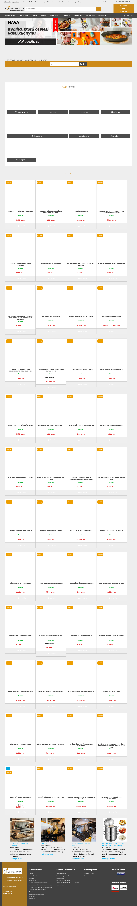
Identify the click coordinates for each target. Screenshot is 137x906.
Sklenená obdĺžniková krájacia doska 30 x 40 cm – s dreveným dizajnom (20, 318)
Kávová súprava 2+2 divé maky (81, 369)
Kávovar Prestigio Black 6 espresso (50, 744)
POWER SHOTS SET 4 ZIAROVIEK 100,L (111, 583)
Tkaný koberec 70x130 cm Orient (51, 583)
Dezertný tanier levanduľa (20, 797)
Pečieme (43, 16)
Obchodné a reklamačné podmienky (40, 887)
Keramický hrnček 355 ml (111, 316)
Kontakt (31, 878)
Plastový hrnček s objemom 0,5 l (81, 583)
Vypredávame (10, 16)
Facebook (32, 896)
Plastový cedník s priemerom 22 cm (81, 691)
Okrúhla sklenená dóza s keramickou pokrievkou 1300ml (20, 370)
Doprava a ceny (40, 2)
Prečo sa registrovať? (63, 876)
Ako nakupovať (61, 874)
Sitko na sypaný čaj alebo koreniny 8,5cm (50, 478)
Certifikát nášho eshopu (36, 894)
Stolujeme (54, 16)
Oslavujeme (90, 16)
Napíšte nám (33, 880)
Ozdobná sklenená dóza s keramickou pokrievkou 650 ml (81, 478)
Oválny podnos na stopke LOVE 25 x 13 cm (111, 478)
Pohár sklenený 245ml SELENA (51, 530)
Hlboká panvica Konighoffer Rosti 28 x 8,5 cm (81, 797)
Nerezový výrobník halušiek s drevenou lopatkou (51, 211)
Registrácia (15, 2)
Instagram (32, 899)
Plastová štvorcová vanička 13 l (81, 425)
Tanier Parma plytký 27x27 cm (20, 636)
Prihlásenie (7, 2)
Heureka (86, 876)
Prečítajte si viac (16, 859)
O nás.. (31, 874)
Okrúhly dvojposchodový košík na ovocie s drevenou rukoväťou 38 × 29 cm (111, 745)
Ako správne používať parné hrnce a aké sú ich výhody (113, 844)
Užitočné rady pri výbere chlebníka (19, 844)
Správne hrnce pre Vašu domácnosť (81, 844)
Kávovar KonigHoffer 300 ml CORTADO (20, 264)
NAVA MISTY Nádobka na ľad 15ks (20, 691)
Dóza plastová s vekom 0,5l (20, 583)
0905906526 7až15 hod (125, 2)
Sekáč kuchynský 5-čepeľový (81, 530)
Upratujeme (78, 16)
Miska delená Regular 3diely (81, 636)
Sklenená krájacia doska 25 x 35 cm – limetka (81, 264)
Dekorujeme (102, 16)
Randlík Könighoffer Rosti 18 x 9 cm (51, 797)
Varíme (34, 16)
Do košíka (21, 226)
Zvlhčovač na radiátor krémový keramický (81, 744)
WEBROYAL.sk (7, 893)
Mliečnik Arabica (81, 211)
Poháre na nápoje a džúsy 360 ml (81, 316)
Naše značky (23, 16)
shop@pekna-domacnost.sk (108, 2)
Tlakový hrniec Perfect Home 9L (51, 636)
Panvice (44, 843)
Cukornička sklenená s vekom (111, 425)
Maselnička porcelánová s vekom (20, 425)
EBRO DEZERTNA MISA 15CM (51, 316)
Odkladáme (65, 16)
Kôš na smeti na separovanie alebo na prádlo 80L (51, 370)
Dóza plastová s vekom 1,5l (20, 744)
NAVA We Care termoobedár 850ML (20, 478)
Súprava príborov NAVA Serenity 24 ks (111, 264)
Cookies (31, 892)
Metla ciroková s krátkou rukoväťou (111, 797)
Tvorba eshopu (8, 892)
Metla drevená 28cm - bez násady (50, 425)
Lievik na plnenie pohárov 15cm (20, 530)
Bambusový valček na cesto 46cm (20, 211)
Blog (79, 2)
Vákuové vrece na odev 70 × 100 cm (111, 636)
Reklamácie (60, 878)
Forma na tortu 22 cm (111, 691)
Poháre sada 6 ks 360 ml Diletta (111, 530)
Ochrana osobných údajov (37, 889)
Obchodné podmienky (69, 2)
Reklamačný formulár (53, 2)
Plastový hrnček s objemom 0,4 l (50, 691)
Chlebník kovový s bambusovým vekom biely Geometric (111, 211)
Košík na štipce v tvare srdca (111, 369)
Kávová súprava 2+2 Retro (51, 264)
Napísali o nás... (33, 876)
